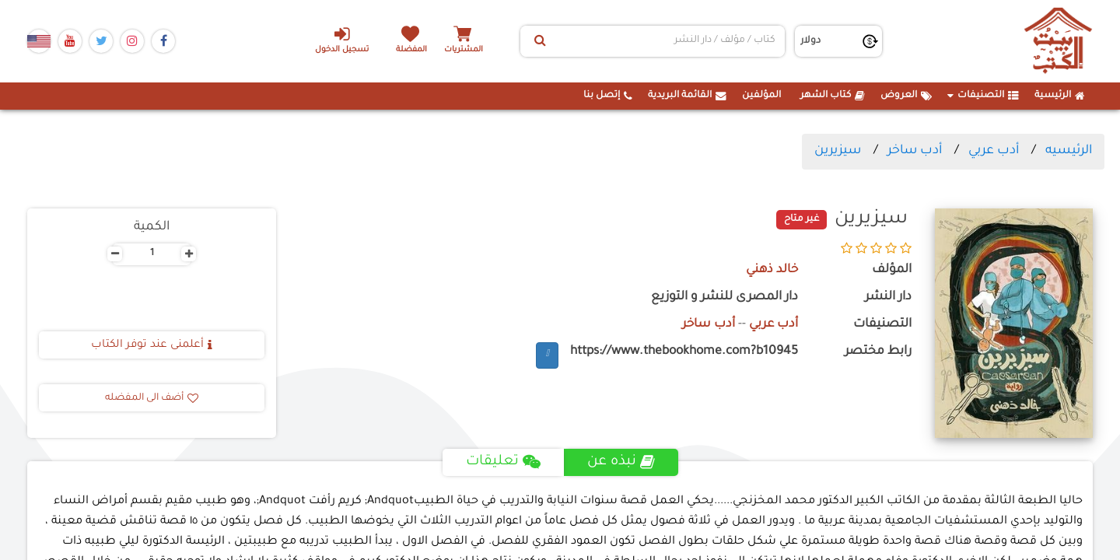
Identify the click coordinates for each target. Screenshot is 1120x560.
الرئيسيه (1068, 151)
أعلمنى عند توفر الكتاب (151, 345)
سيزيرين (837, 151)
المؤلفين (761, 95)
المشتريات (465, 50)
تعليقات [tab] (503, 462)
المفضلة (413, 50)
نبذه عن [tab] (621, 462)
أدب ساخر (914, 151)
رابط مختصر (878, 352)
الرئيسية (1059, 95)
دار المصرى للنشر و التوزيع (724, 297)
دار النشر (888, 297)
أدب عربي (993, 151)
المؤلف (892, 270)
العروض (906, 95)
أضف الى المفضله (151, 398)
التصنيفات (983, 95)
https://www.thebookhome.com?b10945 (684, 352)
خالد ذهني (771, 270)
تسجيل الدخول (341, 39)
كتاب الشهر (832, 95)
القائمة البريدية (687, 95)
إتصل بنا (607, 95)
